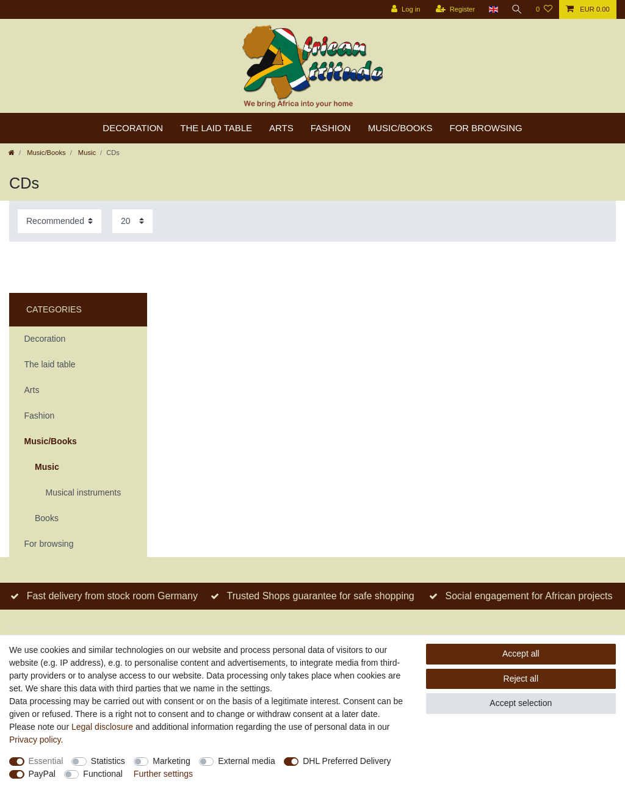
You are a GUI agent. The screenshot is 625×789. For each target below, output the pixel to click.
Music (86, 152)
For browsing (486, 128)
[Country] (493, 9)
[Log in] (406, 9)
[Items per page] (132, 221)
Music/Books (400, 128)
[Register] (455, 9)
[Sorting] (59, 221)
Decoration (133, 128)
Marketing (171, 761)
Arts (281, 128)
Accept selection (521, 703)
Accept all (521, 653)
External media (246, 761)
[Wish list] (544, 9)
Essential (46, 761)
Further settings (163, 774)
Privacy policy (35, 739)
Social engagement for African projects (529, 596)
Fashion (331, 128)
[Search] (517, 9)
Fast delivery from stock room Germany (112, 596)
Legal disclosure (102, 727)
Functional (103, 774)
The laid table (216, 128)
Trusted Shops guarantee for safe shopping (320, 596)
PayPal (42, 774)
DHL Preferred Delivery (347, 761)
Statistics (108, 761)
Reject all (521, 678)
